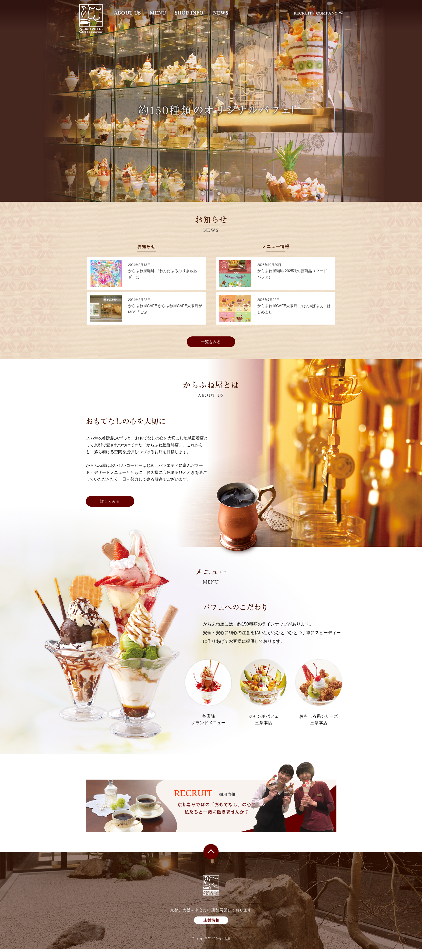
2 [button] (211, 193)
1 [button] (203, 193)
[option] (211, 101)
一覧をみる (211, 342)
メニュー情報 (276, 246)
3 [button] (219, 193)
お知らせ (146, 246)
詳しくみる (110, 501)
